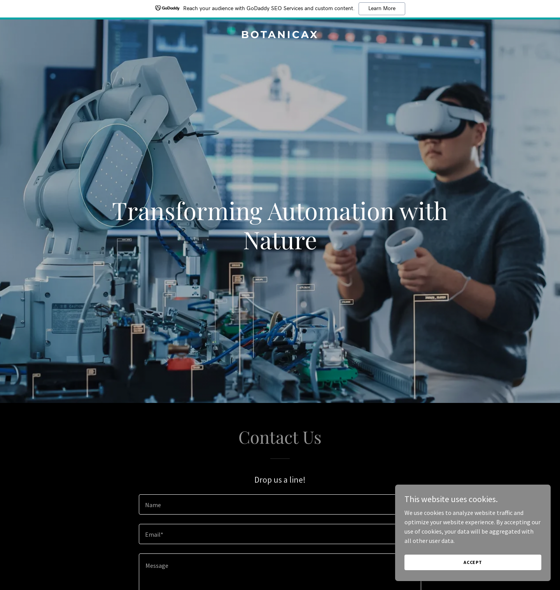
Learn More (382, 8)
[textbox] (280, 504)
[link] (280, 36)
